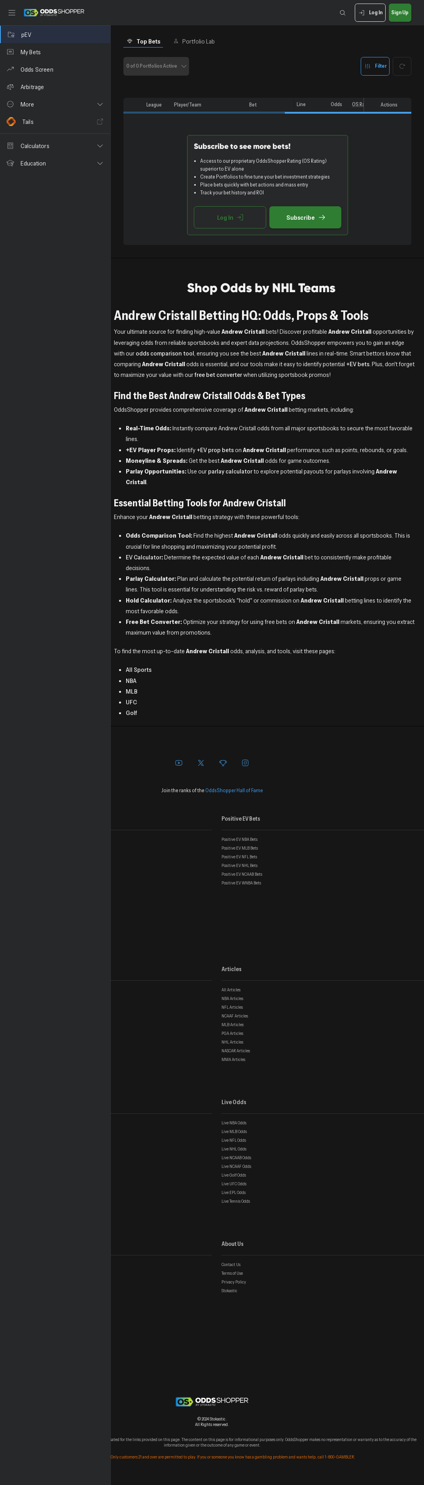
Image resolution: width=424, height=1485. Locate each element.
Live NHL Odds (233, 1149)
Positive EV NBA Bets (239, 839)
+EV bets (357, 364)
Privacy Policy (233, 1282)
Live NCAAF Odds (236, 1166)
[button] (55, 104)
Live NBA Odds (233, 1123)
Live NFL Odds (233, 1140)
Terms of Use (232, 1273)
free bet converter (218, 374)
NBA (131, 681)
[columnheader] (133, 105)
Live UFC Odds (233, 1183)
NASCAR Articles (235, 1050)
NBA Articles (232, 998)
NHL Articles (232, 1042)
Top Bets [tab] (143, 41)
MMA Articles (233, 1059)
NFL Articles (232, 1007)
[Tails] (55, 121)
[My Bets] (55, 52)
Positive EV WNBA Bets (241, 883)
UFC (131, 702)
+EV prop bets (215, 450)
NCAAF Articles (234, 1016)
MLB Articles (232, 1024)
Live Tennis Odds (235, 1201)
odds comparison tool (165, 353)
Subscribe (305, 217)
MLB (131, 691)
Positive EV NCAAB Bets (241, 874)
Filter (375, 66)
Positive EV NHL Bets (239, 865)
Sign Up (400, 13)
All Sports (138, 669)
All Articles (230, 990)
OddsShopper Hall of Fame (234, 790)
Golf (131, 713)
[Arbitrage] (55, 86)
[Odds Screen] (55, 69)
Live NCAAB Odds (236, 1157)
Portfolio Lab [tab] (194, 41)
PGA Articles (232, 1033)
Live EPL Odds (233, 1192)
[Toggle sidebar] (11, 12)
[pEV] (55, 34)
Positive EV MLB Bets (239, 848)
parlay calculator (230, 471)
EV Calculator (143, 557)
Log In (370, 13)
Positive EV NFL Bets (239, 856)
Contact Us (230, 1264)
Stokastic (229, 1290)
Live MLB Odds (234, 1131)
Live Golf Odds (233, 1175)
